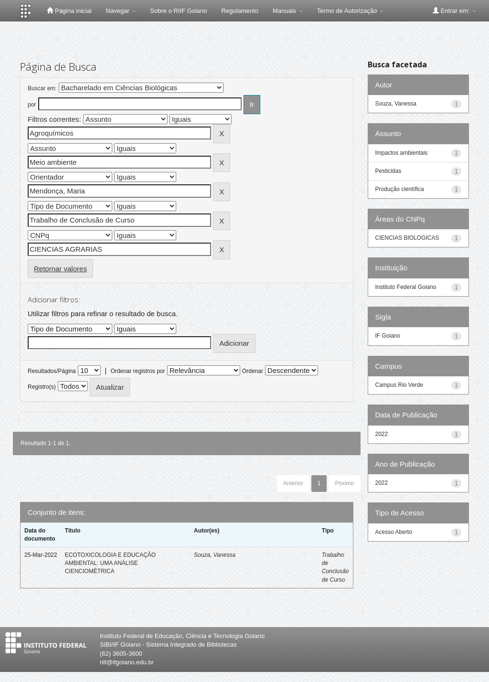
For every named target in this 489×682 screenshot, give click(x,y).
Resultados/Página (52, 371)
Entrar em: (454, 10)
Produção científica (399, 189)
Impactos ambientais (401, 152)
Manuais (288, 10)
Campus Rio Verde (399, 385)
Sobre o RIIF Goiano (178, 10)
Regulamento (240, 10)
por (32, 104)
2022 (381, 434)
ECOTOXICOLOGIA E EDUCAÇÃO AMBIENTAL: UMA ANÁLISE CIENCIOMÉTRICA (110, 563)
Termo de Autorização (350, 10)
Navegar (121, 10)
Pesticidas (388, 171)
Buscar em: (42, 88)
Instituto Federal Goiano (405, 287)
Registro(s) (42, 387)
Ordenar (252, 371)
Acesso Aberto (393, 532)
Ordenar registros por (137, 371)
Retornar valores (60, 269)
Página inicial (69, 10)
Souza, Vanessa (214, 555)
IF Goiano (388, 335)
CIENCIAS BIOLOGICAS (407, 237)
